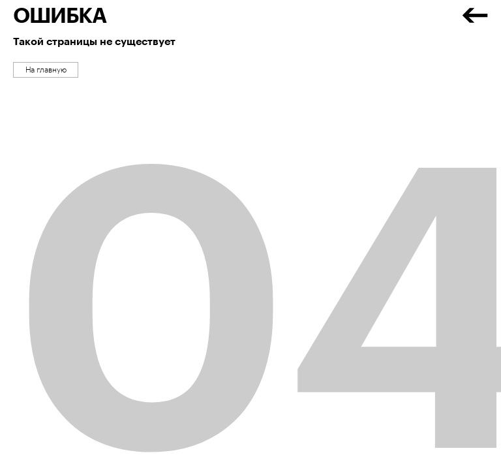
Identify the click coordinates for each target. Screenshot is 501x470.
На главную (46, 70)
